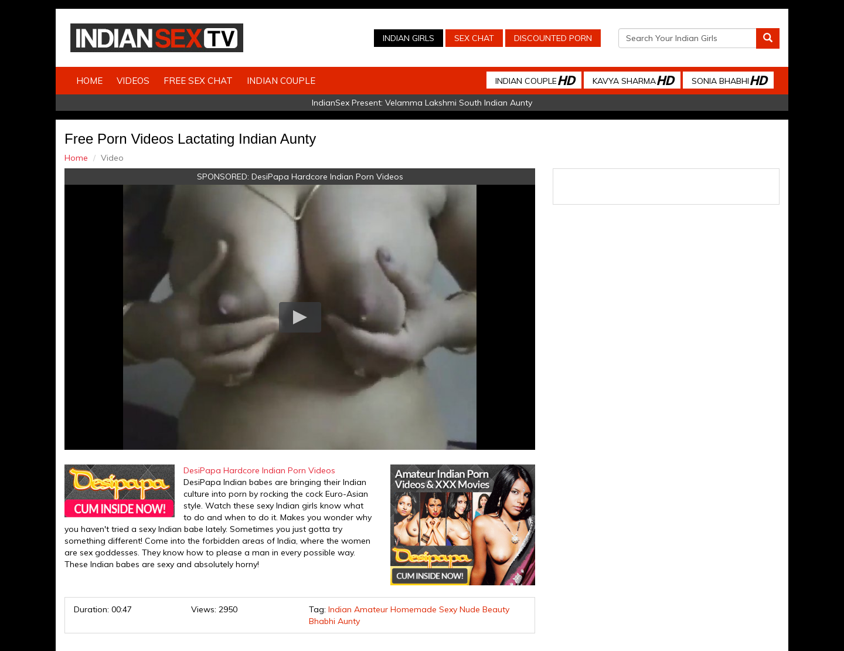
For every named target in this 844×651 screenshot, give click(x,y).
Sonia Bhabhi (729, 80)
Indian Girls (408, 38)
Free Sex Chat (198, 80)
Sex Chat (474, 38)
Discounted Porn (553, 38)
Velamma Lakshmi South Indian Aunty (458, 102)
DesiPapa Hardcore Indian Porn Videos (327, 176)
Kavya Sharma (633, 80)
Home (89, 80)
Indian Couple (281, 80)
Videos (133, 80)
